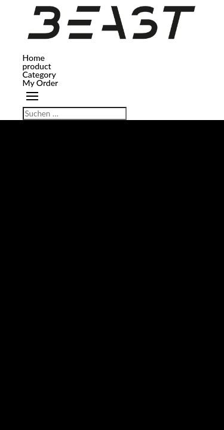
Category (39, 74)
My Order (41, 83)
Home (34, 58)
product (37, 66)
